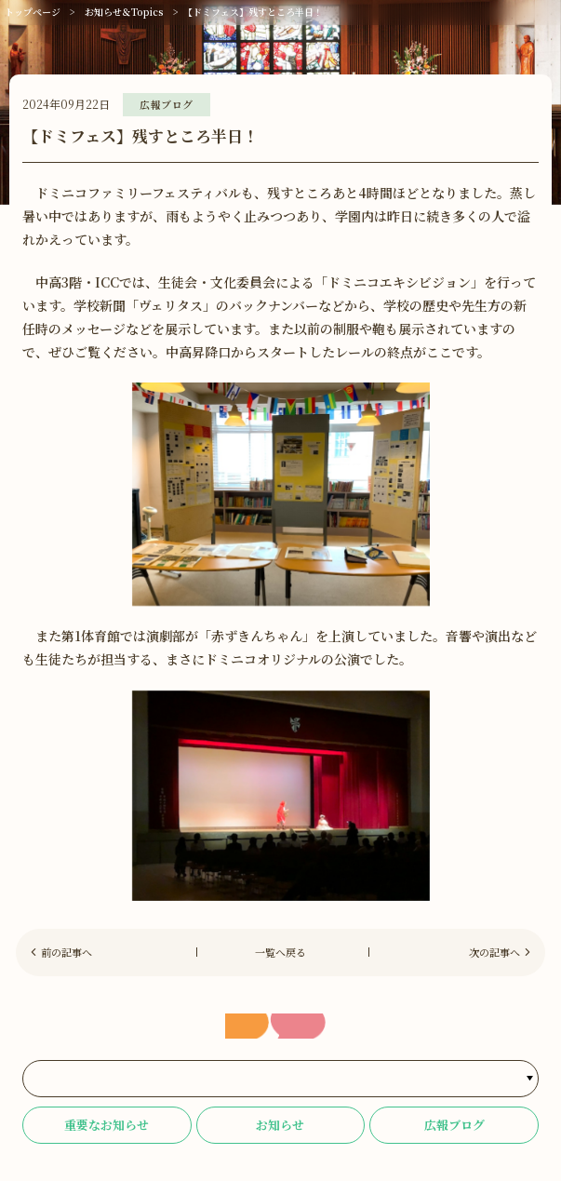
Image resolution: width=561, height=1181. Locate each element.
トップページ (32, 12)
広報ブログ (454, 1125)
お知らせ (280, 1125)
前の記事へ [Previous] (66, 952)
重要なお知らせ (106, 1125)
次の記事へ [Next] (494, 952)
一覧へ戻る (280, 952)
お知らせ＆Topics (124, 12)
